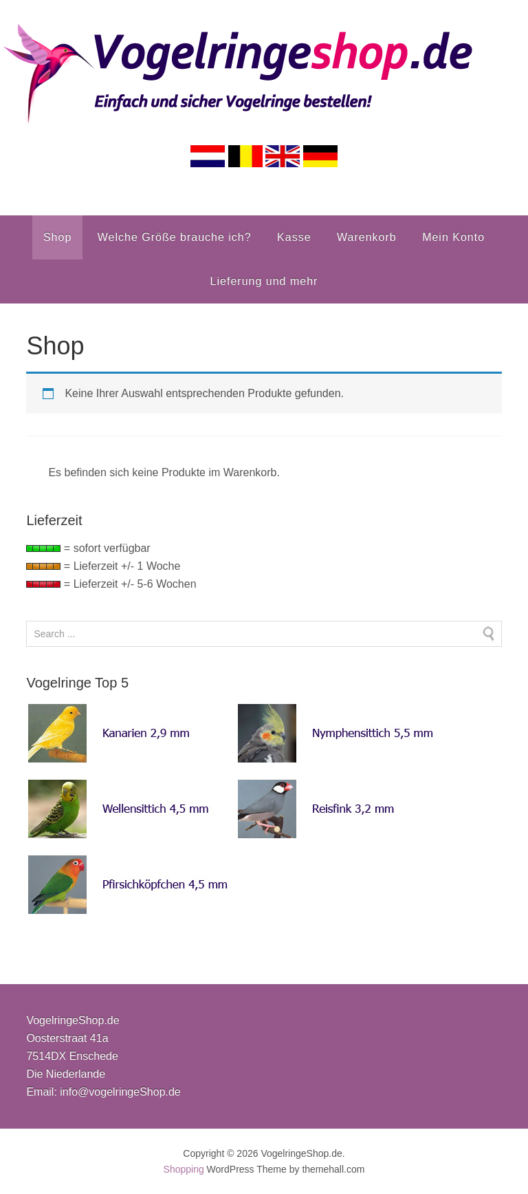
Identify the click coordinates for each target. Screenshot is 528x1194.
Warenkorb (367, 237)
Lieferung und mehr (264, 281)
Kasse (294, 237)
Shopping (184, 1169)
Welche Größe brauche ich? (175, 237)
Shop (57, 237)
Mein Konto (453, 237)
